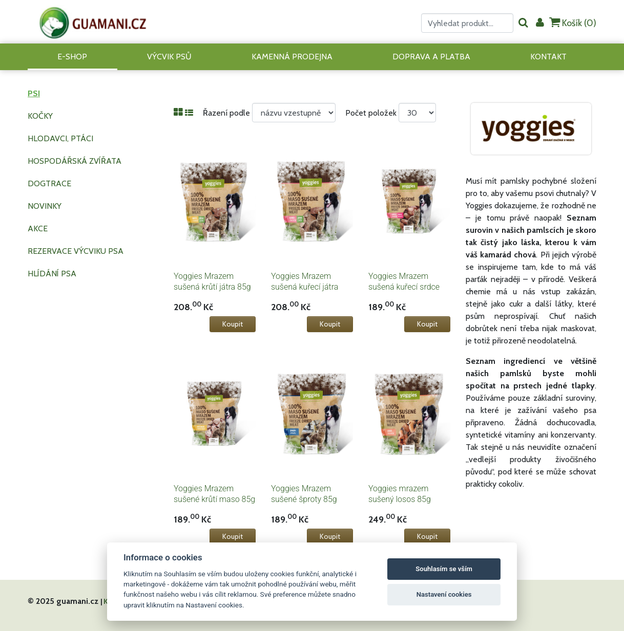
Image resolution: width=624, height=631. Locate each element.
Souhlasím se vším (443, 569)
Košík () (572, 23)
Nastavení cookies (444, 594)
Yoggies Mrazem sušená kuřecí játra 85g (304, 286)
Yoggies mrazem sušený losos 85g (399, 494)
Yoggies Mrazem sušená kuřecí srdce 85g (404, 286)
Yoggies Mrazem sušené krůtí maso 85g (214, 494)
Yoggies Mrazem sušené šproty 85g (304, 494)
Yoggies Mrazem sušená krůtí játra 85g (212, 281)
